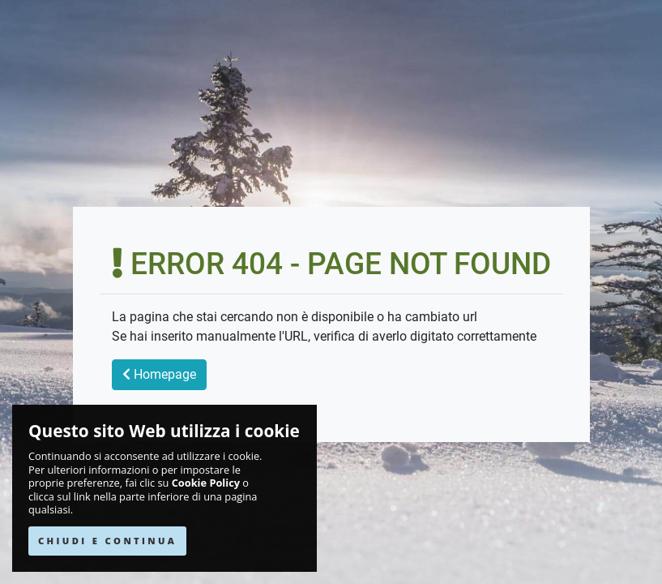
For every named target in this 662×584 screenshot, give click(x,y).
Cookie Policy (206, 483)
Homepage (159, 374)
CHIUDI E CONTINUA (107, 541)
